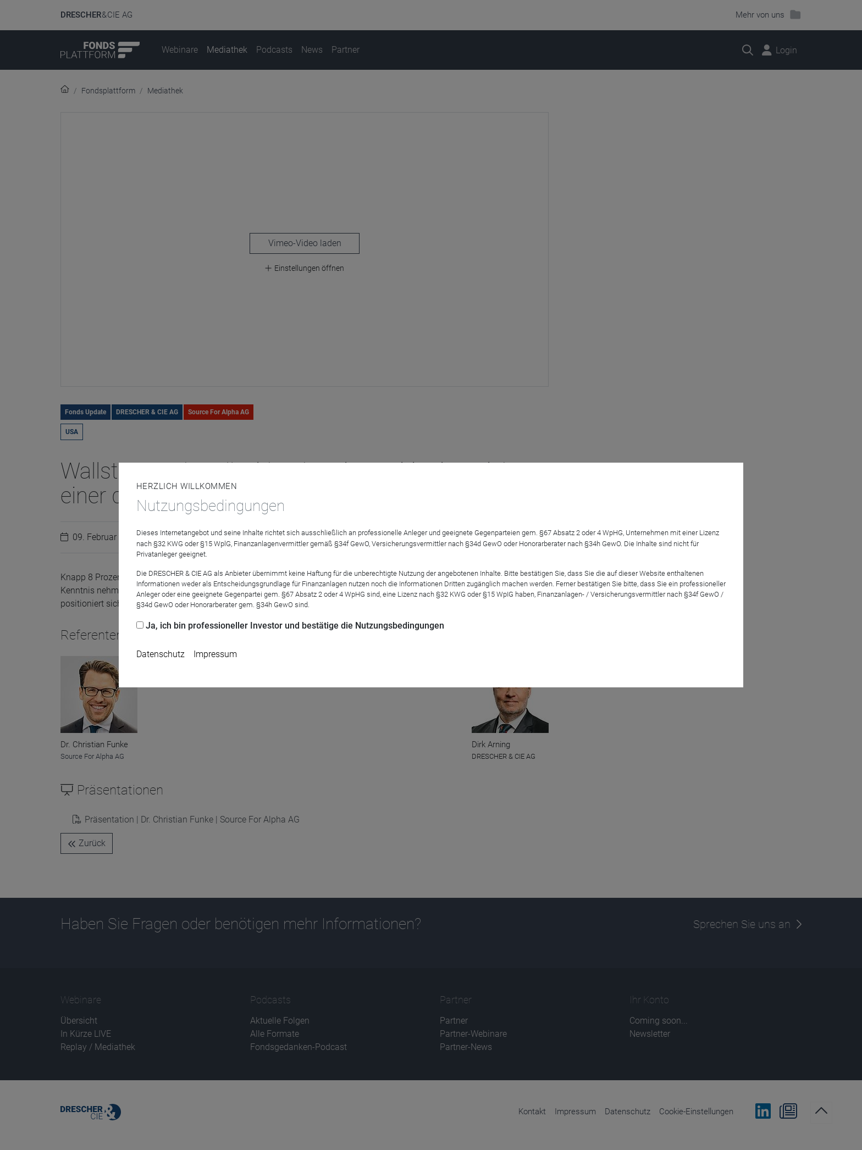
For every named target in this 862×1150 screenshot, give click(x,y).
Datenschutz (160, 654)
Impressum (215, 654)
